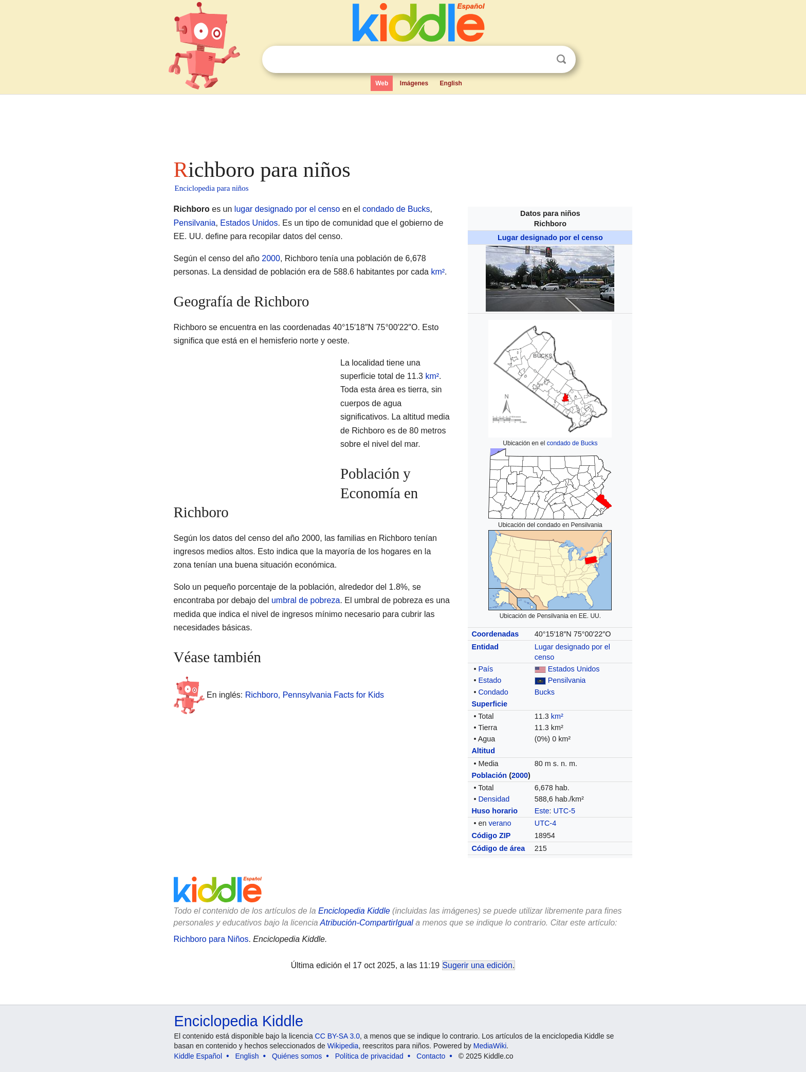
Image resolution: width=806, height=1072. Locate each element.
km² (557, 716)
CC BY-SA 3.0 (337, 1036)
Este (542, 811)
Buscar (561, 59)
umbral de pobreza (305, 600)
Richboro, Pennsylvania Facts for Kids (314, 694)
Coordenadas (495, 634)
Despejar (540, 59)
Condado (493, 692)
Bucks (545, 692)
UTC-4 (545, 823)
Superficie (489, 704)
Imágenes (414, 83)
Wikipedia (343, 1046)
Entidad (485, 647)
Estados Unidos (574, 669)
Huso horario (494, 811)
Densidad (493, 799)
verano (499, 823)
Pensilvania (567, 680)
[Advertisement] (402, 123)
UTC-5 (564, 811)
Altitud (483, 751)
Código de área (498, 848)
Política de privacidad (369, 1056)
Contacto (430, 1056)
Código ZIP (490, 835)
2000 (519, 775)
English (451, 83)
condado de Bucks (572, 443)
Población (489, 775)
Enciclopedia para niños (212, 188)
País (485, 669)
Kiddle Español (198, 1056)
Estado (489, 680)
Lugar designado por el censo (550, 237)
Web (381, 83)
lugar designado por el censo (287, 209)
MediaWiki (490, 1046)
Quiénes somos (297, 1056)
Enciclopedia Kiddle (238, 1021)
